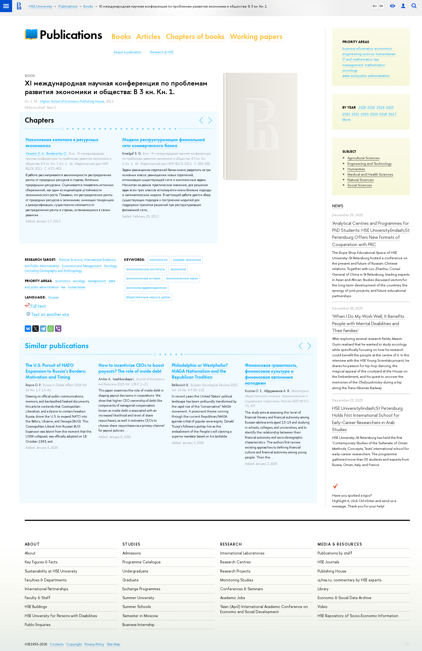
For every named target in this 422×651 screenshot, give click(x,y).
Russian (53, 297)
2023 (390, 107)
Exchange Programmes (141, 588)
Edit (407, 643)
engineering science (358, 53)
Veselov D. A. (35, 153)
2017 (392, 114)
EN (381, 6)
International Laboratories (242, 553)
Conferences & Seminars (241, 588)
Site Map (113, 644)
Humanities (356, 168)
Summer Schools (136, 606)
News (337, 206)
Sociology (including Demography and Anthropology (71, 268)
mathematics (375, 64)
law (376, 59)
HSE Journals (328, 561)
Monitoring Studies (236, 579)
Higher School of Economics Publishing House (72, 101)
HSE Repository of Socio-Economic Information (358, 615)
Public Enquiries (37, 624)
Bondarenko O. (56, 153)
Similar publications (57, 345)
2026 (362, 107)
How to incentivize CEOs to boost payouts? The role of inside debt (131, 368)
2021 (355, 114)
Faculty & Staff (37, 597)
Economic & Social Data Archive (344, 597)
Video (323, 606)
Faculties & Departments (45, 579)
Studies (131, 544)
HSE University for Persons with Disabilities (61, 615)
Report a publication (127, 52)
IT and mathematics (357, 59)
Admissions (131, 553)
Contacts (57, 644)
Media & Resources (340, 544)
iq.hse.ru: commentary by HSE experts (349, 579)
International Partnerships (46, 588)
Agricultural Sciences (363, 157)
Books (121, 36)
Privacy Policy (94, 644)
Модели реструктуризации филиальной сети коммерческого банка (163, 142)
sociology (349, 70)
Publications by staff (335, 553)
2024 (381, 107)
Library (323, 588)
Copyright (74, 644)
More (346, 119)
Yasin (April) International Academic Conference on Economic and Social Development (264, 609)
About (32, 544)
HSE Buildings (36, 606)
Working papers (256, 36)
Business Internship (138, 624)
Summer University (138, 597)
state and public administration (366, 75)
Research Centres (235, 561)
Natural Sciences (360, 179)
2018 (383, 114)
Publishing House (332, 571)
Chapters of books (195, 36)
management (352, 64)
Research (231, 544)
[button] (62, 128)
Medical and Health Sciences (370, 174)
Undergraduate (135, 571)
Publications (71, 34)
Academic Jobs (232, 597)
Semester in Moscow (140, 615)
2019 (374, 114)
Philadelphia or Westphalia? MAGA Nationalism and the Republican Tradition (200, 371)
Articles (148, 36)
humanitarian (386, 53)
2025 (371, 107)
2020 (365, 114)
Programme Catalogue (141, 561)
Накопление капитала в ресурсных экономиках (62, 142)
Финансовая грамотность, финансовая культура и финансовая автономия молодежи (271, 374)
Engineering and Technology (369, 163)
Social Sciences (359, 185)
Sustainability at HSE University (51, 571)
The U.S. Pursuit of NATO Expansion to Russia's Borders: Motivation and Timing (56, 371)
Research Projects (235, 571)
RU (375, 6)
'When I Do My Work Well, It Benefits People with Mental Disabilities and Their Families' (368, 323)
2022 (346, 114)
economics (383, 48)
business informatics (357, 48)
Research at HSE (162, 52)
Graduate (130, 579)
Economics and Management (82, 266)
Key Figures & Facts (41, 561)
